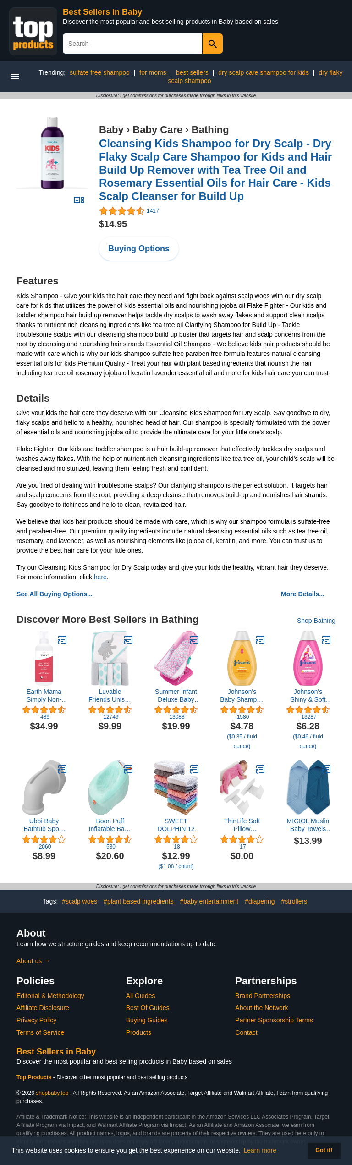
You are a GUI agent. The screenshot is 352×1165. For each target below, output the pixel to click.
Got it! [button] (323, 1150)
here (100, 577)
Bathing (210, 129)
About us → (33, 961)
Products (138, 1032)
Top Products (34, 1077)
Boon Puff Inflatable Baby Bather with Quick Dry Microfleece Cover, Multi (110, 825)
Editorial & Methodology (50, 995)
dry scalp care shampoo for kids (263, 72)
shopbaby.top (52, 1093)
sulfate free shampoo (100, 72)
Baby (111, 129)
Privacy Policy (36, 1020)
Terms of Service (40, 1032)
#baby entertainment (209, 901)
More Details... (302, 594)
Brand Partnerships (262, 995)
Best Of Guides (148, 1007)
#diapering (260, 901)
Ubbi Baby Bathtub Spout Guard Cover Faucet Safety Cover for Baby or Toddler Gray (43, 825)
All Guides (140, 995)
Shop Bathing (316, 620)
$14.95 (113, 224)
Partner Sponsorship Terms (274, 1020)
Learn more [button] (260, 1150)
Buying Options (139, 248)
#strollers (294, 901)
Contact (246, 1032)
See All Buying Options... (54, 594)
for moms (152, 72)
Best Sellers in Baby (102, 12)
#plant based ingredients (139, 901)
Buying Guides (147, 1020)
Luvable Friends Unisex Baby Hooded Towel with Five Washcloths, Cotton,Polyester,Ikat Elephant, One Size (110, 696)
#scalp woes (79, 901)
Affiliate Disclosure (42, 1007)
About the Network (261, 1007)
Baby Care (157, 129)
